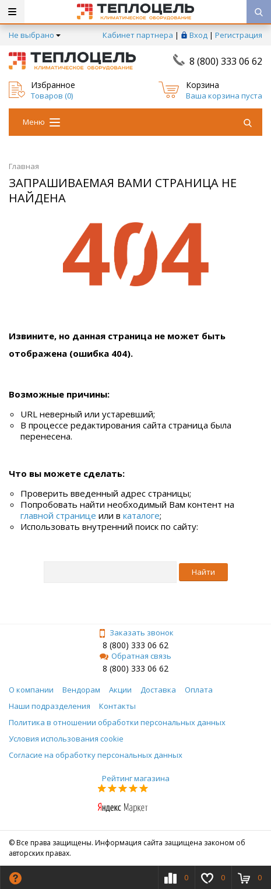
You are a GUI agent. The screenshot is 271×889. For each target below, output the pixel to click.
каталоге (141, 515)
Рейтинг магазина (136, 778)
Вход (198, 35)
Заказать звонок (136, 632)
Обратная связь (135, 656)
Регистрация (238, 35)
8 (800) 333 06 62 (225, 61)
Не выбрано (35, 35)
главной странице (58, 515)
